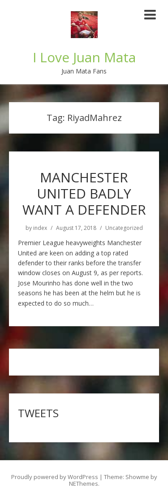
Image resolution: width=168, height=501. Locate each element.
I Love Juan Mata (84, 57)
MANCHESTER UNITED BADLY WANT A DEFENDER (84, 193)
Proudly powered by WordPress (54, 477)
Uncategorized (124, 228)
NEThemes (83, 483)
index (40, 228)
